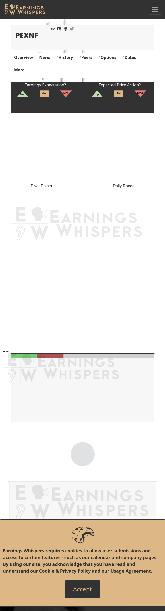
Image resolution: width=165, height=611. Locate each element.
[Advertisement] (82, 148)
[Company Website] (64, 28)
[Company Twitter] (70, 28)
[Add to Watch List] (51, 28)
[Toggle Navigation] (155, 10)
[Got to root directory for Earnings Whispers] (24, 9)
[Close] (82, 589)
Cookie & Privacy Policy (65, 571)
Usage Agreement (130, 571)
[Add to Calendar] (58, 28)
